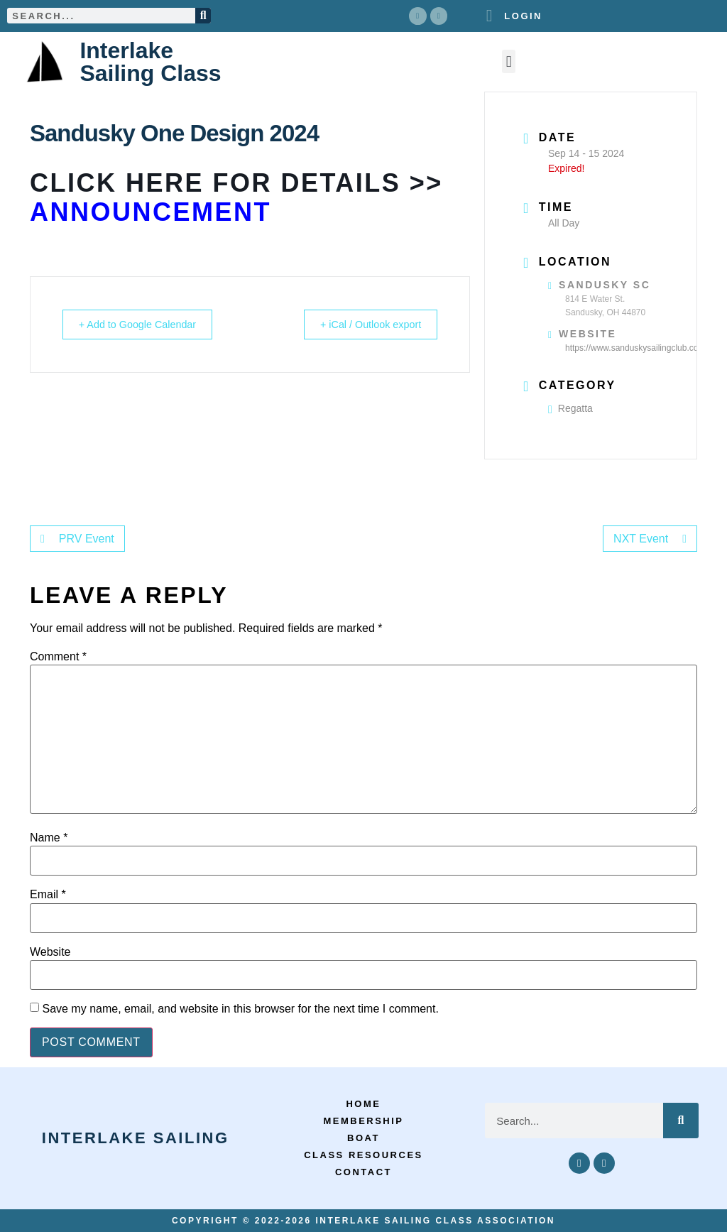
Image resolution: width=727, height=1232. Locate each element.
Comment (58, 656)
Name (48, 838)
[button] (508, 61)
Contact (363, 1172)
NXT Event (650, 539)
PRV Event (77, 539)
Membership (363, 1121)
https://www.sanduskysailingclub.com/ (636, 347)
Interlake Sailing (135, 1138)
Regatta (570, 408)
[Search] (203, 15)
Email (48, 894)
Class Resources (363, 1155)
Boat (363, 1138)
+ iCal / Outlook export (364, 324)
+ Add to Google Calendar (144, 324)
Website (50, 951)
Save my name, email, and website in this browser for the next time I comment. (240, 1009)
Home (363, 1104)
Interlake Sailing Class (150, 61)
